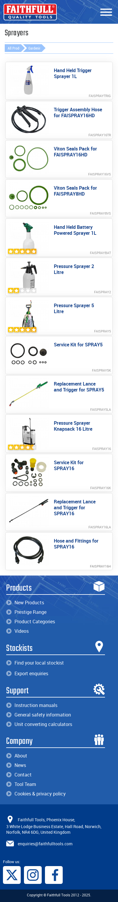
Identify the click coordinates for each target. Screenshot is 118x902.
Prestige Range (26, 612)
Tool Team (21, 784)
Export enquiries (27, 673)
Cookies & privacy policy (36, 793)
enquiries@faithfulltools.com (45, 843)
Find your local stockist (35, 663)
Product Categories (30, 621)
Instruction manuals (31, 705)
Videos (17, 631)
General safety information (38, 714)
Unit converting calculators (39, 724)
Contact (19, 774)
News (16, 765)
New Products (25, 602)
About (16, 755)
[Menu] (106, 12)
